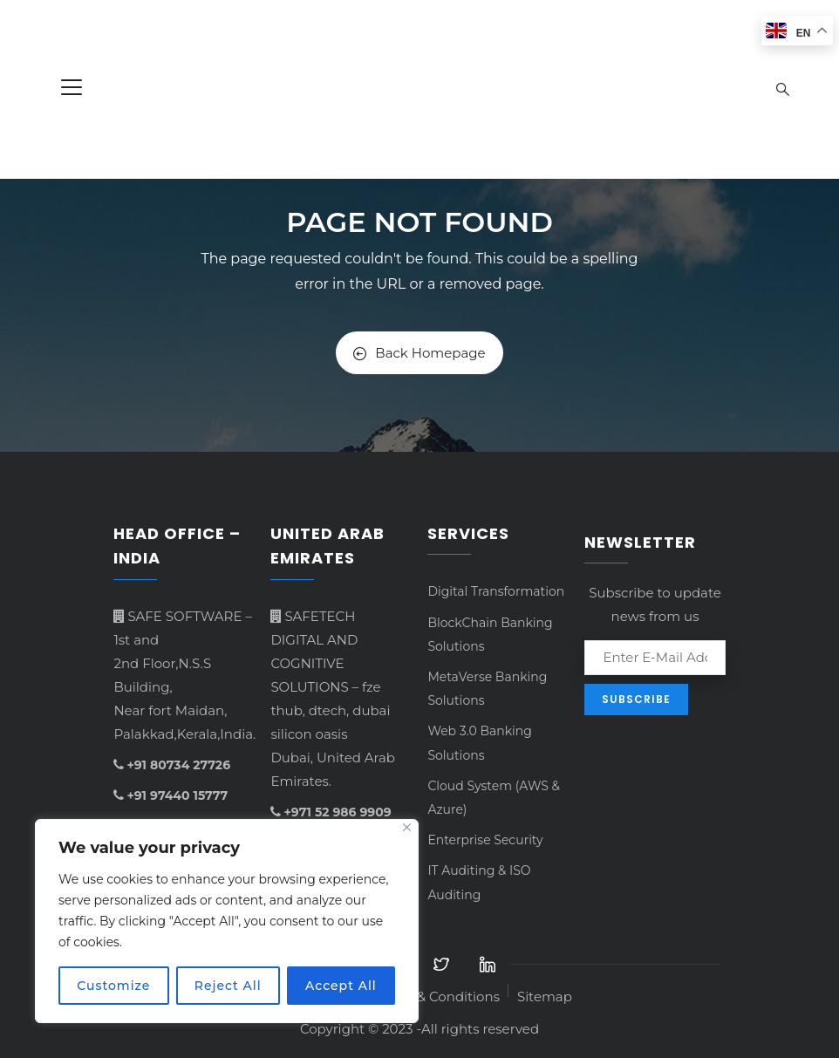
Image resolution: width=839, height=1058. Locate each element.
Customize (113, 985)
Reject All (228, 985)
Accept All (341, 985)
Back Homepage (419, 353)
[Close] (407, 827)
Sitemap (544, 996)
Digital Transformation (495, 591)
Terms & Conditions (436, 996)
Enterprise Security (484, 840)
